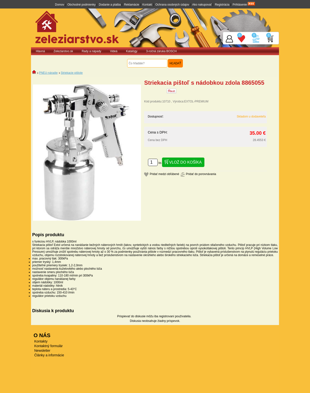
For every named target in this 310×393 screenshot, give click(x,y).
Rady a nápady (91, 51)
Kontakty (40, 341)
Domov (59, 4)
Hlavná (40, 51)
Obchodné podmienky (81, 4)
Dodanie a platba (110, 4)
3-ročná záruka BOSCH (161, 51)
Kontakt (147, 4)
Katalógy (132, 51)
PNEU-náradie (48, 73)
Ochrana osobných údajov (172, 4)
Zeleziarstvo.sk (63, 51)
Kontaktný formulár (48, 346)
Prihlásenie (239, 4)
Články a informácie (49, 355)
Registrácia (222, 4)
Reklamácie (131, 4)
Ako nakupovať (202, 4)
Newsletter (42, 350)
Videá (113, 51)
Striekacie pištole (72, 73)
